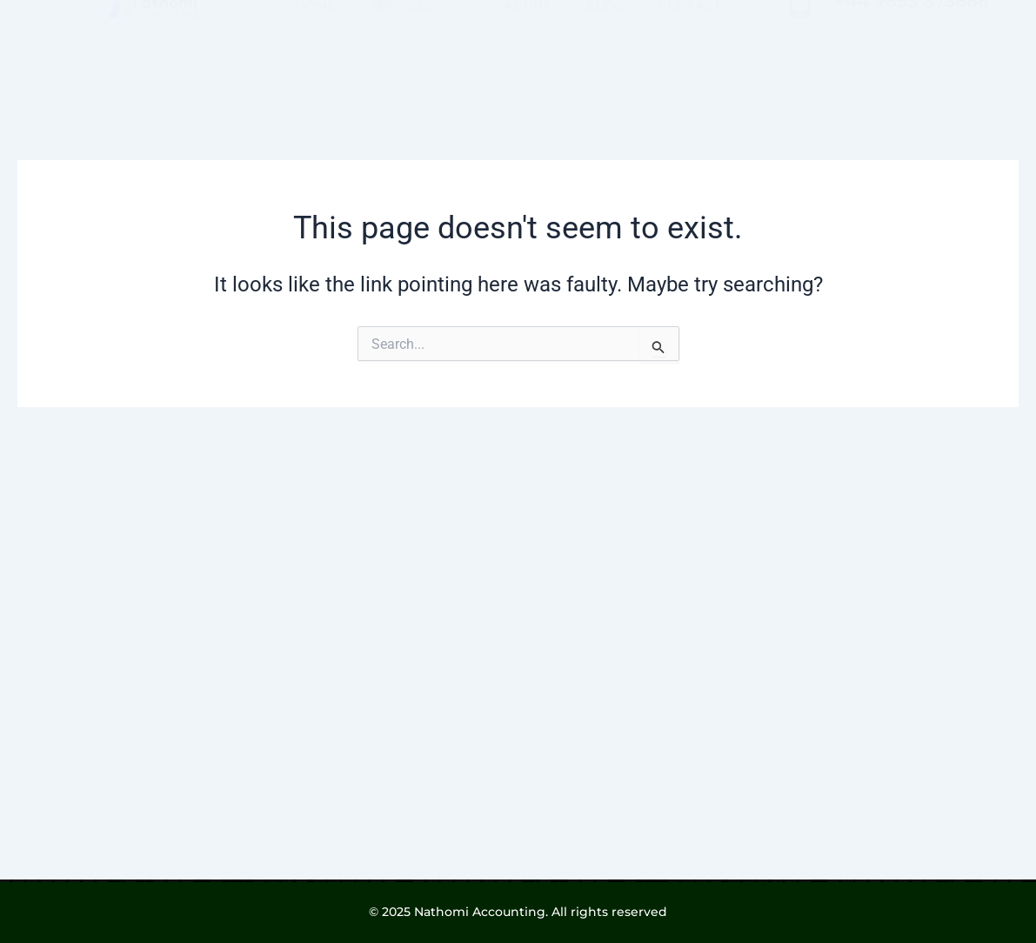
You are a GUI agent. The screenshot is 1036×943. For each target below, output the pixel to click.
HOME (315, 62)
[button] (439, 62)
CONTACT (689, 62)
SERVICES (419, 62)
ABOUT (527, 62)
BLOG (604, 62)
